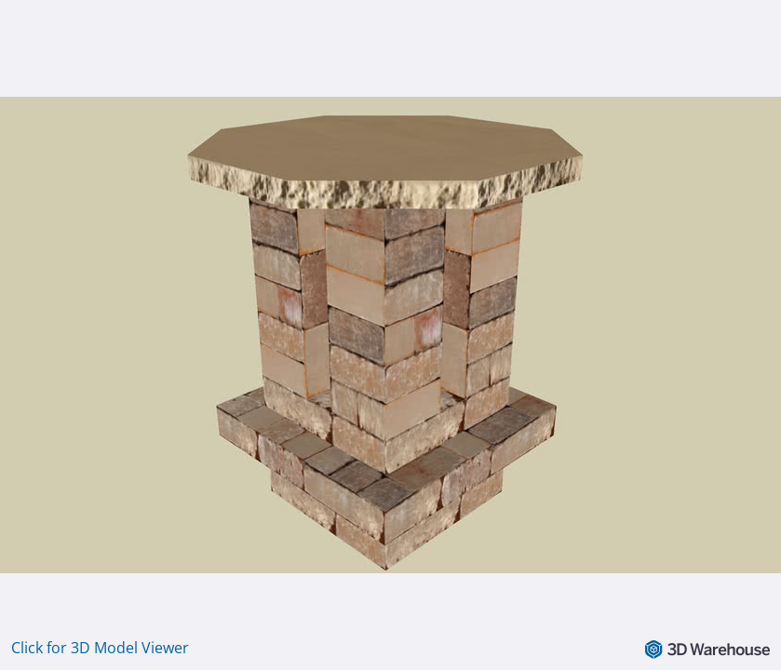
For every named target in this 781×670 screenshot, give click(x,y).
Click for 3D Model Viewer (100, 647)
